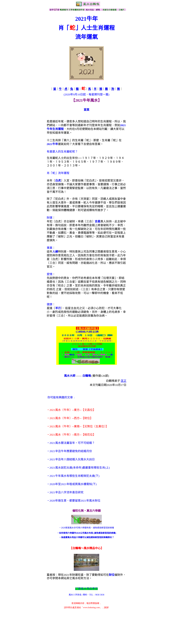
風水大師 (69, 375)
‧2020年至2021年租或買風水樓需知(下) (72, 484)
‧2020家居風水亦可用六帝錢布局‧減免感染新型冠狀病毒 (86, 528)
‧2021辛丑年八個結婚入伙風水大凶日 (71, 459)
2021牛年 (52, 144)
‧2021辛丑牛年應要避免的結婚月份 (69, 451)
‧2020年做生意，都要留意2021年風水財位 (73, 500)
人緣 (55, 251)
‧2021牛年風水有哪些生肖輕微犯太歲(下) (73, 475)
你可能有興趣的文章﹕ (61, 397)
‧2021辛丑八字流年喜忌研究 (65, 492)
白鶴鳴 (86, 375)
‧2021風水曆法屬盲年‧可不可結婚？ (71, 442)
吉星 (97, 221)
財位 (112, 574)
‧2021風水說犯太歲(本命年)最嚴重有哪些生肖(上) (78, 467)
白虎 (58, 180)
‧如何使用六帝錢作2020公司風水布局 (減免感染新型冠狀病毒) (86, 533)
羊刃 (58, 308)
